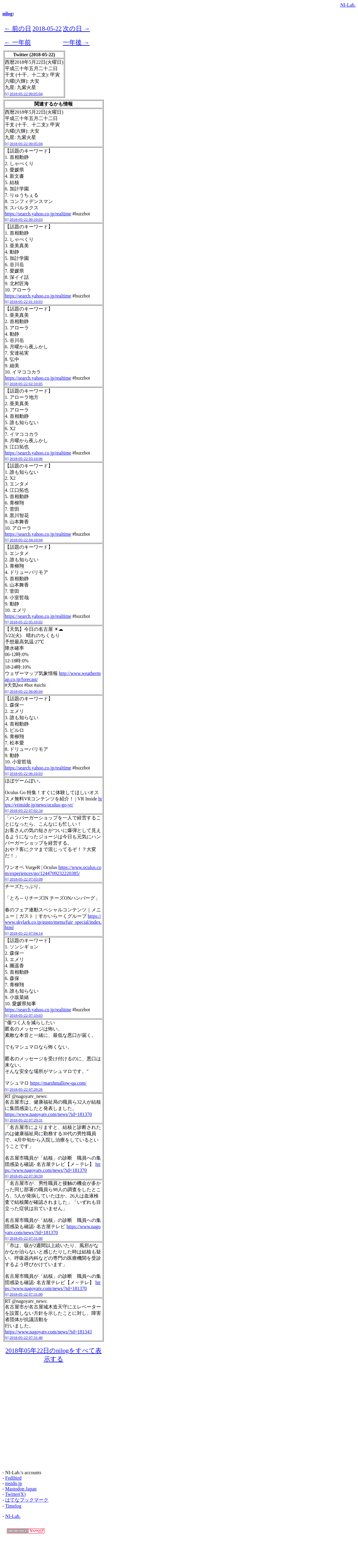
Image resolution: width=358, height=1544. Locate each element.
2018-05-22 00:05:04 (26, 93)
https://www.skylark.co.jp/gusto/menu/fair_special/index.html (53, 922)
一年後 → (76, 42)
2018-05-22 (47, 28)
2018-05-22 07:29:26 (26, 1089)
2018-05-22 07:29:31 (26, 1120)
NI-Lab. (348, 5)
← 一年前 (17, 42)
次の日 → (76, 28)
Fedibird (13, 1478)
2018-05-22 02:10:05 (26, 383)
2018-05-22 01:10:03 (26, 301)
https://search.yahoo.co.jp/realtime (38, 213)
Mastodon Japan (20, 1488)
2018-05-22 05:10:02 (26, 622)
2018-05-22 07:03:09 (26, 879)
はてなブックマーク (26, 1499)
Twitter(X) (15, 1494)
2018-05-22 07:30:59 (26, 1176)
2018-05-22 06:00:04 (26, 691)
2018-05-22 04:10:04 (26, 540)
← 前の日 (17, 28)
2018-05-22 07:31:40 (26, 1337)
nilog (7, 13)
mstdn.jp (13, 1483)
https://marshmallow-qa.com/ (58, 1083)
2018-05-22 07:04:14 (26, 933)
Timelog (13, 1506)
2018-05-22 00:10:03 (26, 219)
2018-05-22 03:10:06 (26, 458)
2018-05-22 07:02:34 (26, 810)
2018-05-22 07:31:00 (26, 1238)
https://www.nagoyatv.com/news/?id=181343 (48, 1331)
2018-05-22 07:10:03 (26, 1015)
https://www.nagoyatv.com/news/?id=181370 (48, 1114)
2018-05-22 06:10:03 (26, 773)
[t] (6, 93)
